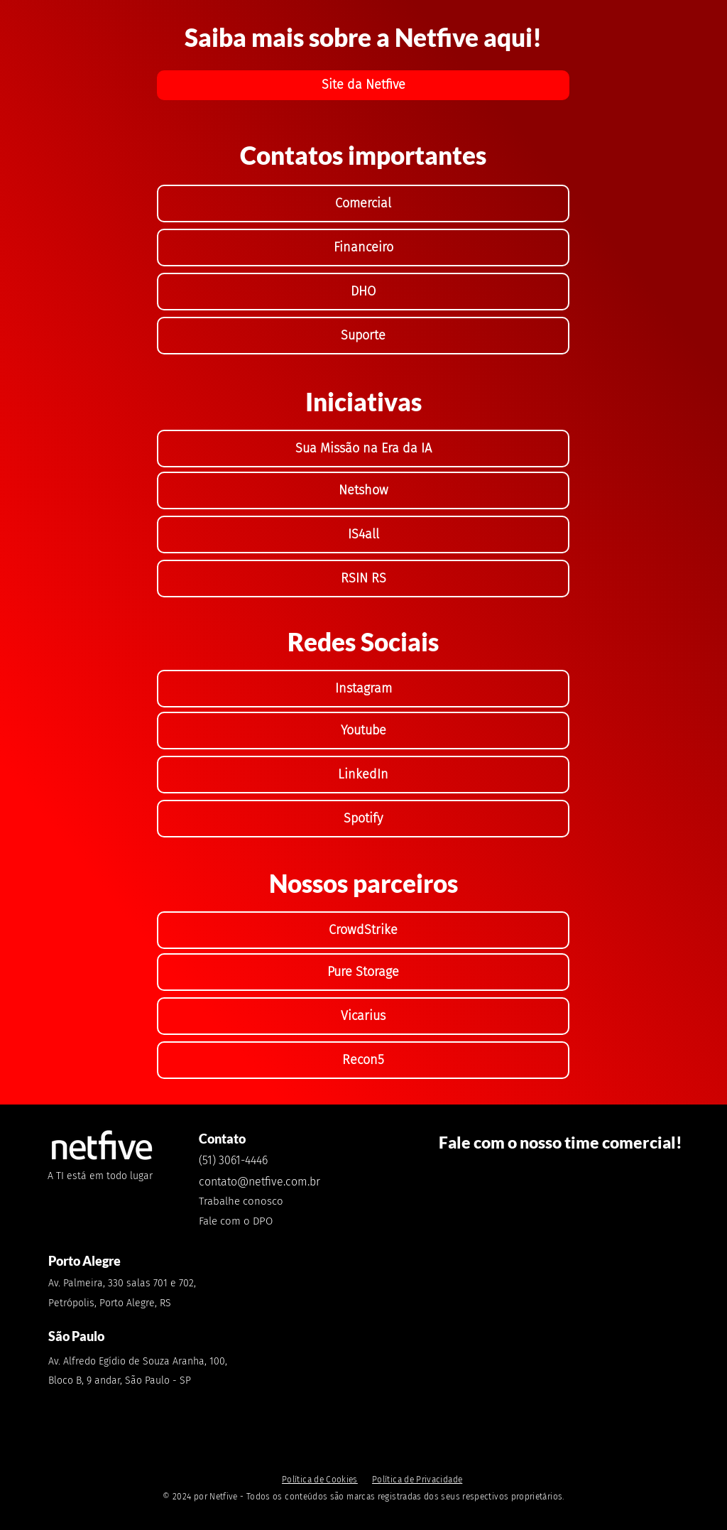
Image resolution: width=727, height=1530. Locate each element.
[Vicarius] (363, 1016)
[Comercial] (363, 203)
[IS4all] (363, 534)
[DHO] (363, 291)
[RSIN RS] (363, 578)
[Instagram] (363, 688)
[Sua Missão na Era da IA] (363, 448)
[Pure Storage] (363, 972)
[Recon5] (363, 1060)
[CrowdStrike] (363, 930)
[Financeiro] (363, 247)
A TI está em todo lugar (100, 1176)
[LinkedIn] (363, 774)
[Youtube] (363, 730)
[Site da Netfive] (363, 85)
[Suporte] (363, 335)
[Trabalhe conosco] (254, 1201)
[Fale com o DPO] (238, 1221)
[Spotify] (363, 818)
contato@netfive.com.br (259, 1181)
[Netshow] (363, 490)
